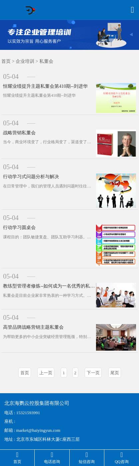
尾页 (114, 372)
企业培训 (25, 61)
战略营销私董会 (19, 132)
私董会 (46, 61)
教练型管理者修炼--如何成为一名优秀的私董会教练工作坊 (49, 286)
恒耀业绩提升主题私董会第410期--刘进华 (45, 86)
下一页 (93, 372)
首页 (6, 61)
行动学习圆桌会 (19, 227)
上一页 (45, 372)
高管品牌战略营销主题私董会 (33, 327)
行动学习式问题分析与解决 (31, 176)
